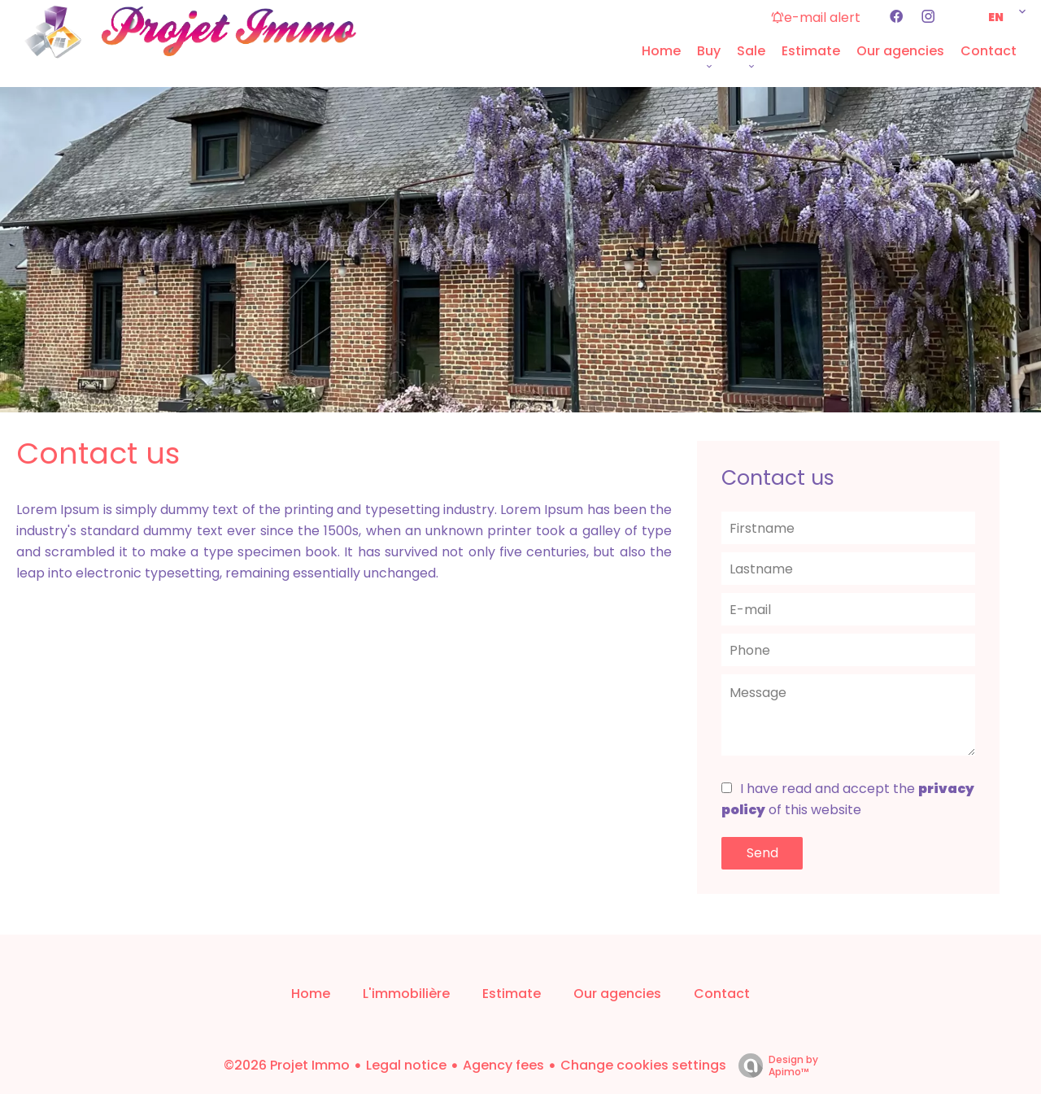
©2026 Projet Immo (287, 1065)
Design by (774, 1065)
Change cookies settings (643, 1065)
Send (762, 852)
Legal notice (406, 1065)
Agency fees (503, 1065)
